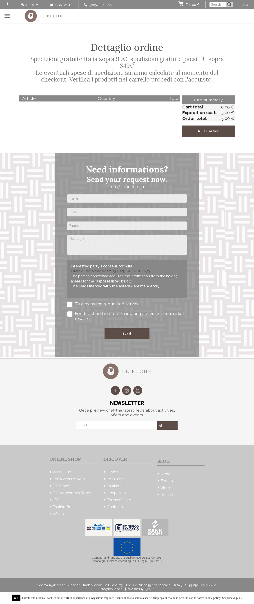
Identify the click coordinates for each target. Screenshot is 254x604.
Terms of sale (119, 500)
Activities (168, 494)
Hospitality (116, 493)
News (165, 474)
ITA (245, 5)
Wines (58, 513)
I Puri (57, 500)
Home (113, 472)
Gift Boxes (62, 486)
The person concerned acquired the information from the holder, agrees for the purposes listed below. (124, 281)
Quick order (208, 131)
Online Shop (65, 459)
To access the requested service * (105, 304)
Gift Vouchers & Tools (72, 493)
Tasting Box (63, 507)
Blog (28, 5)
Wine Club (62, 472)
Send (127, 333)
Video (165, 487)
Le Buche (115, 479)
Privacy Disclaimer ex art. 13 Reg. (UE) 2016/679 (110, 271)
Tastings (114, 486)
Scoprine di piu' (231, 598)
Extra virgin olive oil (70, 479)
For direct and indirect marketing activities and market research (125, 316)
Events (166, 480)
